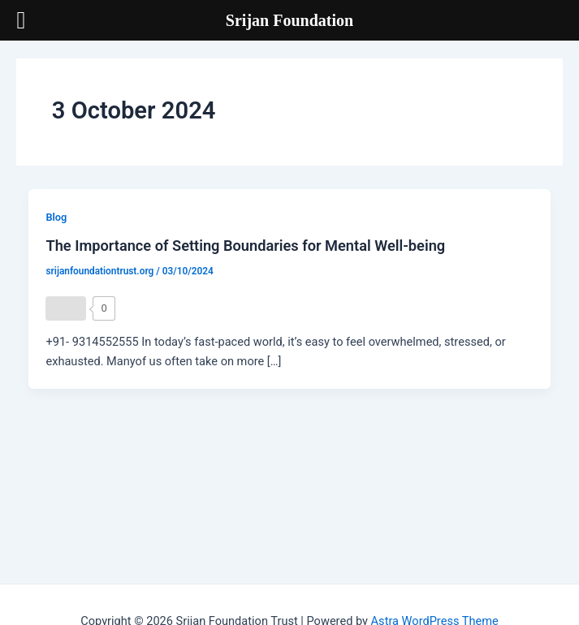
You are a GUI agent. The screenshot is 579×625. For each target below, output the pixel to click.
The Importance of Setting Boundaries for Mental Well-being (245, 245)
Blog (56, 217)
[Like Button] (65, 308)
